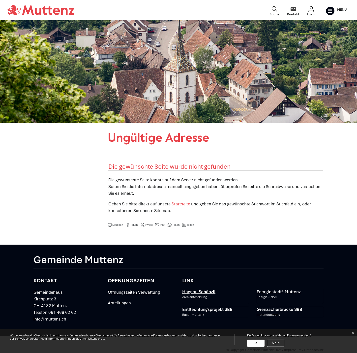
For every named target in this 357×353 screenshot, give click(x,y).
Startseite (181, 204)
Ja (256, 343)
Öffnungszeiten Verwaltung (134, 292)
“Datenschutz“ (96, 338)
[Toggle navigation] (336, 10)
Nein (276, 343)
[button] (115, 225)
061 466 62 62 (62, 312)
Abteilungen (119, 303)
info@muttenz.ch (49, 319)
